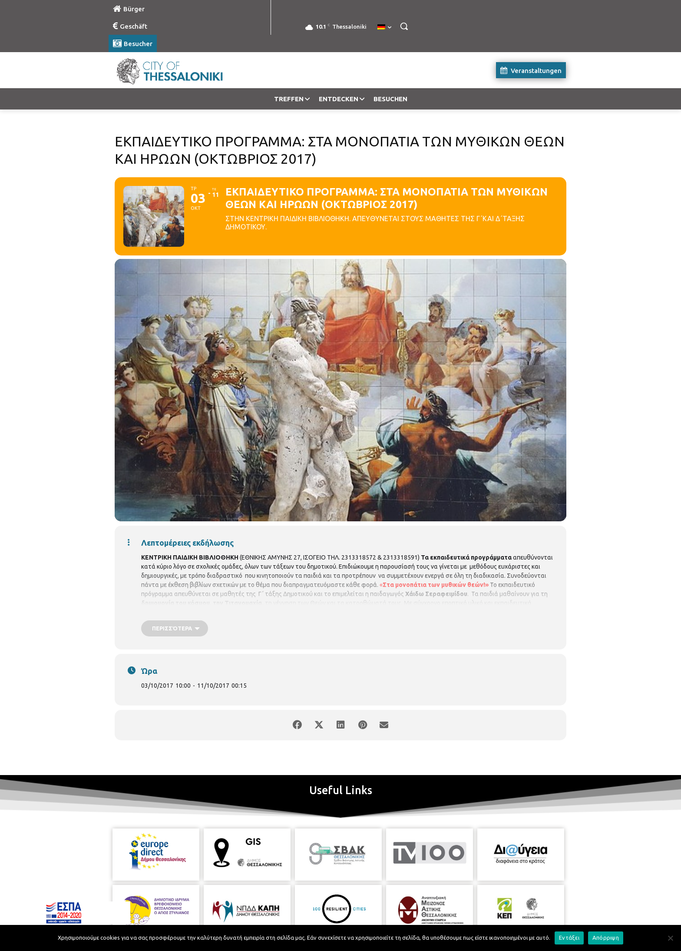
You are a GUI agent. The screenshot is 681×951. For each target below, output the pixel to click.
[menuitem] (384, 27)
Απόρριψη (605, 937)
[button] (404, 26)
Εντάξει (569, 937)
